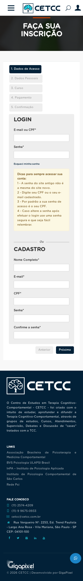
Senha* (19, 147)
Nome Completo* (26, 260)
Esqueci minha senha (26, 164)
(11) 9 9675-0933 (21, 511)
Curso (17, 88)
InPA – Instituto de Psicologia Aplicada (35, 468)
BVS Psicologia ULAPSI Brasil (28, 462)
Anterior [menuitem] (44, 350)
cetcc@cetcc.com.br (24, 516)
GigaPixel (66, 572)
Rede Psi (13, 484)
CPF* (17, 293)
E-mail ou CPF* (25, 130)
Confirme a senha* (27, 327)
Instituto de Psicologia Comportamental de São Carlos (41, 476)
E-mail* (19, 276)
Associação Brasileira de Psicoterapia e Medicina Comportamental (41, 455)
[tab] (25, 70)
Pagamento (21, 97)
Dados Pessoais (24, 78)
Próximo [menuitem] (65, 350)
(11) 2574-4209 (20, 505)
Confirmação (22, 107)
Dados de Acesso (24, 69)
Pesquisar (69, 8)
